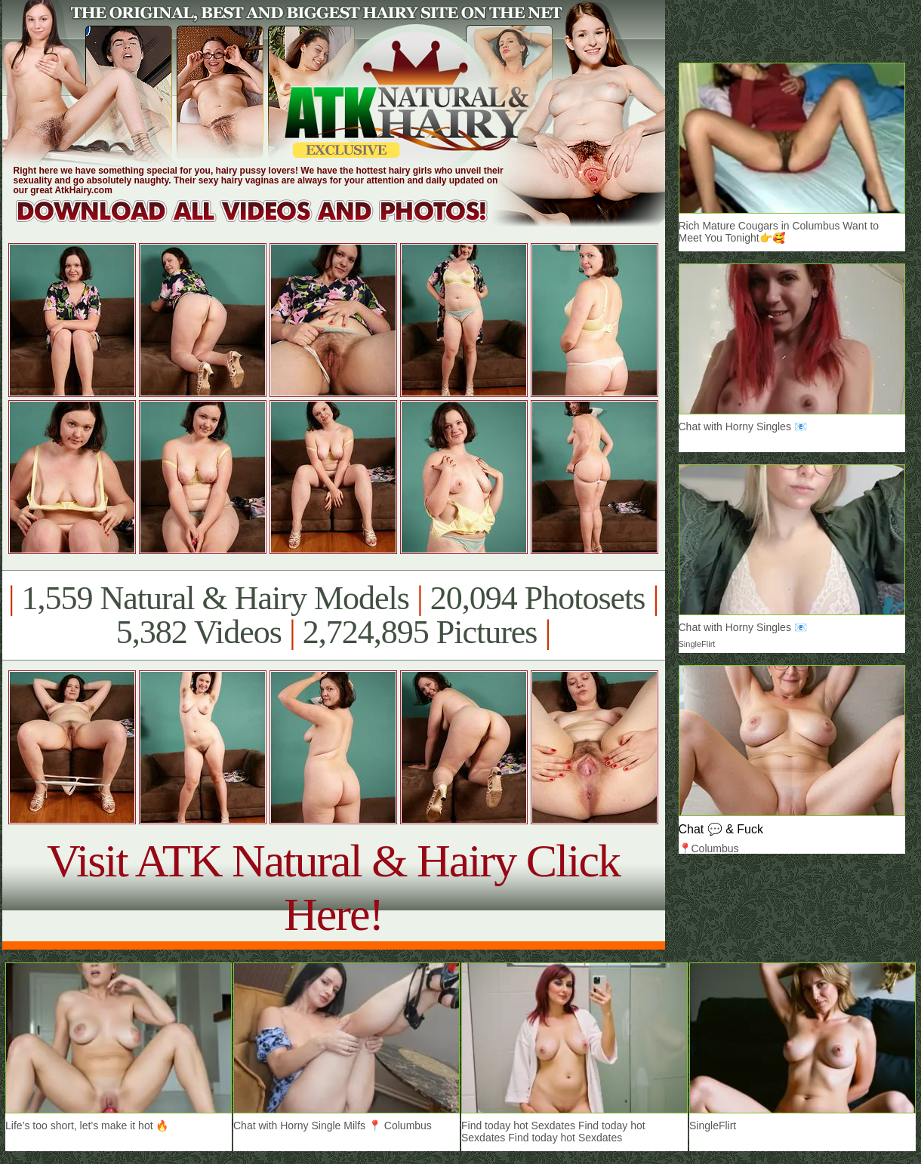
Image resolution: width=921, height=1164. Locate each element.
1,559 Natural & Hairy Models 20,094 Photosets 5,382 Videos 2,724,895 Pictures (333, 615)
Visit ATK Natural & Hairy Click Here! (333, 887)
